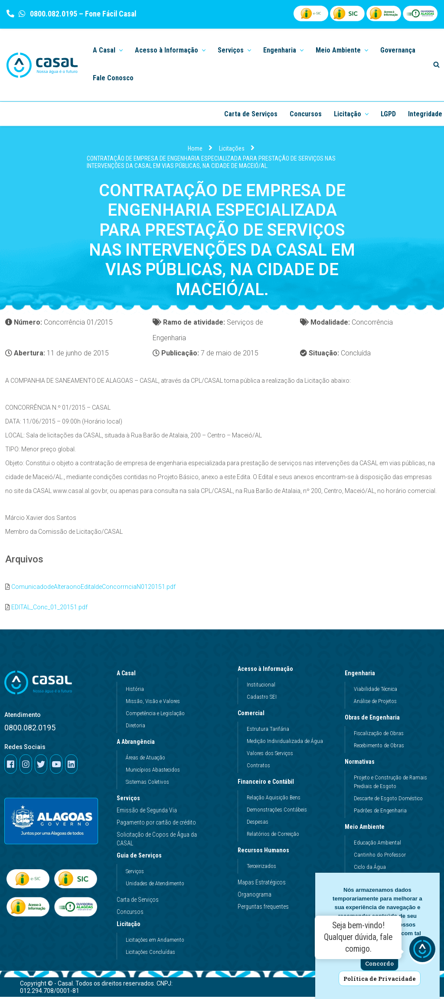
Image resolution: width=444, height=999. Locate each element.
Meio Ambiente (367, 829)
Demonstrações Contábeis (277, 812)
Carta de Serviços (251, 114)
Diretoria (135, 728)
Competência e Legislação (155, 716)
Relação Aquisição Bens (273, 800)
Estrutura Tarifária (268, 731)
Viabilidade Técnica (375, 691)
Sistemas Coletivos (147, 784)
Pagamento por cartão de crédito (156, 825)
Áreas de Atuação (145, 760)
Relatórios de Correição (273, 836)
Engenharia (362, 675)
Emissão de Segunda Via (147, 812)
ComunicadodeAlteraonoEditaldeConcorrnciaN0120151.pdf (93, 588)
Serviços (128, 800)
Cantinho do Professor (380, 857)
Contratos (258, 768)
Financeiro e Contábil (268, 784)
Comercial (253, 715)
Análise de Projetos (375, 703)
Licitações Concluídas (150, 954)
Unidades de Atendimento (155, 886)
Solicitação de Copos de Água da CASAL (157, 841)
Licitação (131, 926)
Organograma (254, 897)
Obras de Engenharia (374, 720)
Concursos (306, 114)
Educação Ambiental (377, 845)
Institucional (261, 687)
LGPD (388, 114)
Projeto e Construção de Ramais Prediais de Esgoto (390, 784)
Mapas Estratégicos (262, 884)
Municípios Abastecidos (153, 772)
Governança (397, 50)
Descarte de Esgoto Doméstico (388, 801)
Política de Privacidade (379, 979)
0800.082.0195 (52, 13)
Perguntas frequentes (263, 909)
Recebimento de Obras (379, 748)
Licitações (232, 148)
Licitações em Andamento (155, 942)
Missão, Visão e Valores (153, 703)
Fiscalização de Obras (379, 736)
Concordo (379, 963)
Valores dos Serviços (270, 756)
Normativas (362, 764)
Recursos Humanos (266, 852)
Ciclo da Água (370, 869)
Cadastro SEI (262, 699)
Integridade (425, 114)
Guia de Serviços (141, 858)
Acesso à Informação (267, 671)
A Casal (128, 675)
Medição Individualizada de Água (285, 743)
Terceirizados (261, 868)
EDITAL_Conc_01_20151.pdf (49, 609)
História (135, 691)
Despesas (257, 824)
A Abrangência (138, 744)
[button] (120, 49)
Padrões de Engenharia (380, 813)
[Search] (436, 64)
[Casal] (42, 65)
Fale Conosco (113, 78)
